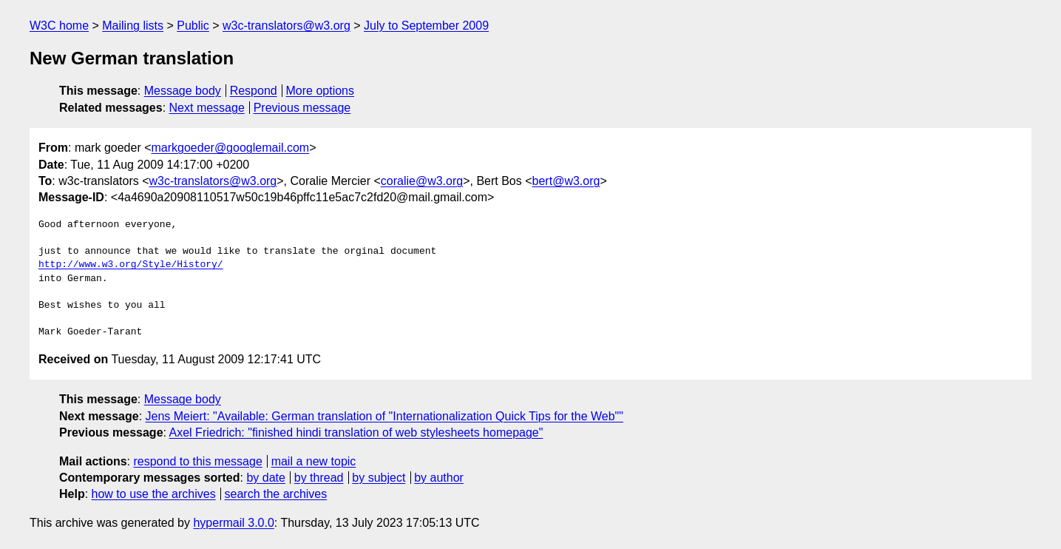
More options (320, 90)
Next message (207, 107)
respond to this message (197, 461)
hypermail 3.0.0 (233, 522)
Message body (182, 90)
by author (439, 477)
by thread (319, 477)
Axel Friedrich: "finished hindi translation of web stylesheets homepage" (356, 432)
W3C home (59, 25)
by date (265, 477)
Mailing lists (132, 25)
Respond (253, 90)
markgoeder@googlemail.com (231, 147)
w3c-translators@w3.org (286, 25)
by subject (378, 477)
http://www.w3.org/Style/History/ (130, 265)
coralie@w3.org (422, 181)
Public (193, 25)
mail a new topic (313, 461)
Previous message (302, 107)
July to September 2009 (426, 25)
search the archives (276, 494)
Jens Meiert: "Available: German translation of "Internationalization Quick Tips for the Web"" (384, 416)
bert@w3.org (566, 181)
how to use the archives (154, 494)
